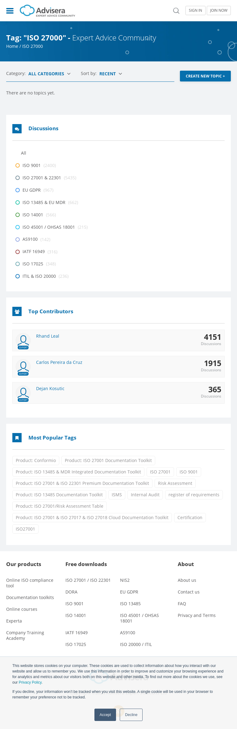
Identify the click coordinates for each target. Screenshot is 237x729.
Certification (189, 517)
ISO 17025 (75, 644)
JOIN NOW (218, 10)
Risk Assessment (175, 483)
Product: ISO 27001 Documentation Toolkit (108, 460)
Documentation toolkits (30, 597)
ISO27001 (25, 529)
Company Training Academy (25, 635)
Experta (14, 620)
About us (187, 580)
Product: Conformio (36, 460)
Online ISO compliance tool (29, 582)
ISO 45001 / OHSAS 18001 (139, 617)
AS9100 (127, 632)
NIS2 (125, 580)
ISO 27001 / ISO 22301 (88, 580)
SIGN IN (195, 10)
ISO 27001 (160, 472)
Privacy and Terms (197, 615)
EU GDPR (129, 591)
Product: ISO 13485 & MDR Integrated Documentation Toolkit (78, 472)
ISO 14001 (75, 615)
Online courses (21, 609)
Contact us (189, 591)
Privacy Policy (30, 682)
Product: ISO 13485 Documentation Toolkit (59, 495)
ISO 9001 (189, 472)
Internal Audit (145, 495)
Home (12, 46)
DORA (71, 591)
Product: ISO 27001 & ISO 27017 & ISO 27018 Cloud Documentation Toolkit (92, 517)
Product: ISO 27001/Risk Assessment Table (59, 506)
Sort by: (89, 73)
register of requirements (193, 495)
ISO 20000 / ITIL (136, 644)
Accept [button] (105, 715)
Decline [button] (131, 715)
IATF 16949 (76, 632)
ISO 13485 (130, 603)
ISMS (117, 495)
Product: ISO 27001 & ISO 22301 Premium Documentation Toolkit (82, 483)
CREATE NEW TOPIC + (205, 76)
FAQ (182, 603)
